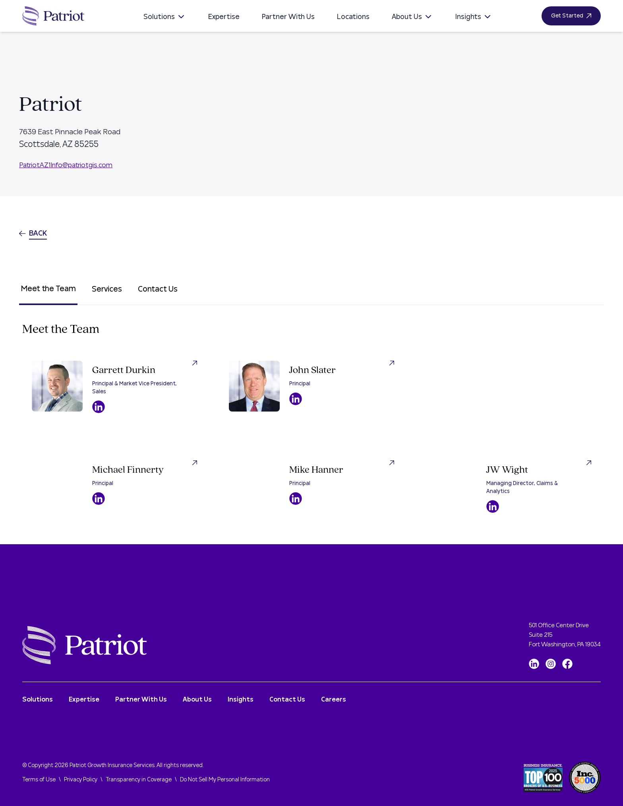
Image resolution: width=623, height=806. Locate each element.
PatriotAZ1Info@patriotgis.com (65, 165)
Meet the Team (48, 288)
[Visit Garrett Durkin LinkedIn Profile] (98, 406)
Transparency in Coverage (139, 780)
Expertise (224, 17)
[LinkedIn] (534, 664)
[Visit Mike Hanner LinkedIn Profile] (295, 498)
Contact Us (158, 289)
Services (107, 289)
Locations (353, 17)
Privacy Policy (80, 780)
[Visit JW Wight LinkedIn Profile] (492, 506)
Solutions (164, 17)
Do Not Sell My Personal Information (225, 780)
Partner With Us (288, 17)
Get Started (571, 16)
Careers (333, 699)
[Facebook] (567, 664)
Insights (473, 17)
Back (33, 233)
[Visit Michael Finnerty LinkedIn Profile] (98, 498)
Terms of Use (39, 780)
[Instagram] (551, 664)
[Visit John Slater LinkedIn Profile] (295, 398)
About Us (412, 17)
